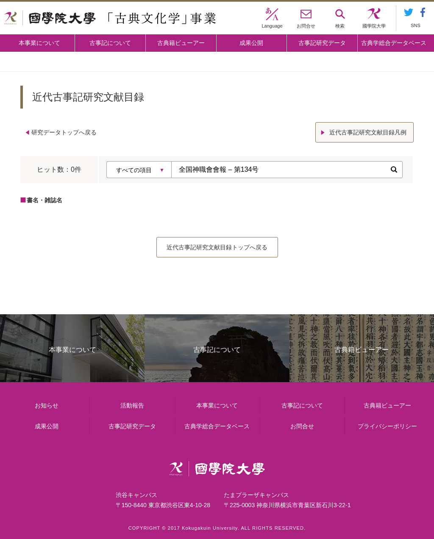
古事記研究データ (322, 42)
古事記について (110, 42)
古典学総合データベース (393, 42)
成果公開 (251, 42)
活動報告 (132, 405)
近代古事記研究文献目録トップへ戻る (217, 247)
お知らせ (46, 405)
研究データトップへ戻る (64, 132)
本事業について (39, 42)
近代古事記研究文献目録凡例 (367, 132)
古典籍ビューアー (181, 42)
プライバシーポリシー (387, 426)
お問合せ (302, 426)
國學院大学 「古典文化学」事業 (110, 18)
